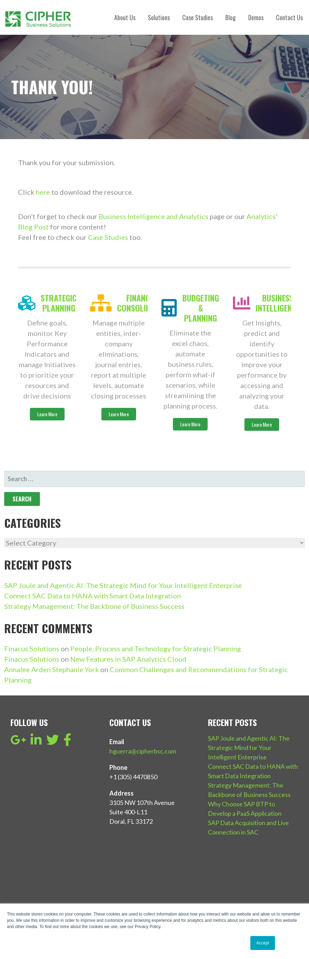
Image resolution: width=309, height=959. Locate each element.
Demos (256, 17)
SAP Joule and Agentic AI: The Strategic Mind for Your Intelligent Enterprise (123, 585)
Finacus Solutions (31, 648)
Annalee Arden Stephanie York (51, 669)
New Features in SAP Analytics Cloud (128, 659)
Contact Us (289, 17)
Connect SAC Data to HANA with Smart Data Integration (92, 595)
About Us (124, 17)
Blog (230, 17)
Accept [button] (262, 943)
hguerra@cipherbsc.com (142, 751)
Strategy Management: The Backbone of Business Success (94, 606)
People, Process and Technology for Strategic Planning (155, 648)
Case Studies (197, 17)
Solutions (159, 17)
